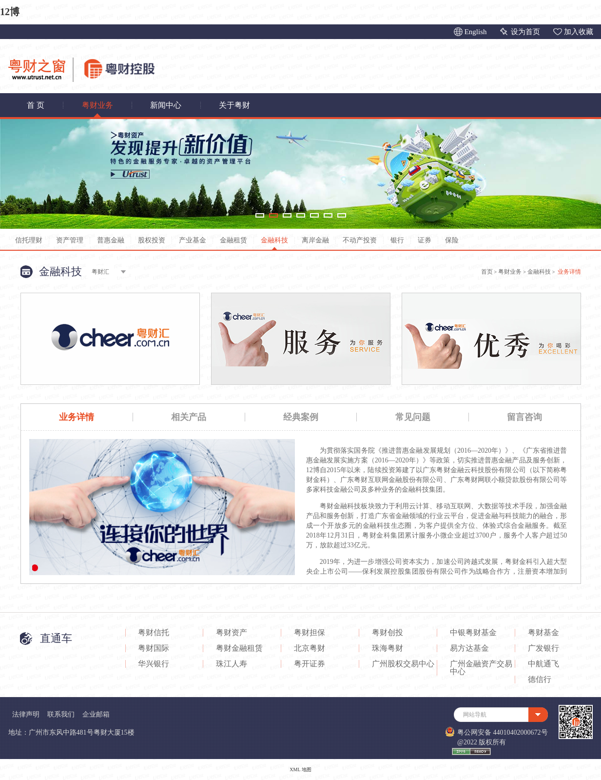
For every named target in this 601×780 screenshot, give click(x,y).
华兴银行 (153, 664)
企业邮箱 (96, 714)
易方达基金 (469, 648)
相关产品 (188, 417)
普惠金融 (110, 240)
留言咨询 (524, 417)
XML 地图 (300, 769)
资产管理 (69, 240)
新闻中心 (165, 105)
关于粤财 (234, 105)
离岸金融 (315, 240)
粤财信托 (153, 633)
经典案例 (300, 417)
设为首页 (525, 32)
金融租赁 (233, 240)
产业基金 (192, 240)
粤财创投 (387, 633)
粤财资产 (231, 633)
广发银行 (543, 648)
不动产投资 (360, 240)
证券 (424, 240)
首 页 (35, 105)
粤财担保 (309, 633)
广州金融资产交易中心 (481, 668)
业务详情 (76, 417)
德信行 (539, 679)
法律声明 (25, 714)
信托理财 (28, 240)
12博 (9, 11)
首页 (487, 271)
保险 (452, 240)
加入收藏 (578, 32)
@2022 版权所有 (481, 742)
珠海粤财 (387, 648)
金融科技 (274, 240)
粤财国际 (153, 648)
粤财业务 (97, 105)
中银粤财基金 (473, 633)
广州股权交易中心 (403, 664)
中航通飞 (543, 664)
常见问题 (412, 417)
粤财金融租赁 (239, 648)
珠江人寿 (231, 664)
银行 (397, 240)
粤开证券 (309, 664)
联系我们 (61, 714)
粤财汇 (100, 271)
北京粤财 (309, 648)
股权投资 (151, 240)
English (476, 32)
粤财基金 (543, 633)
